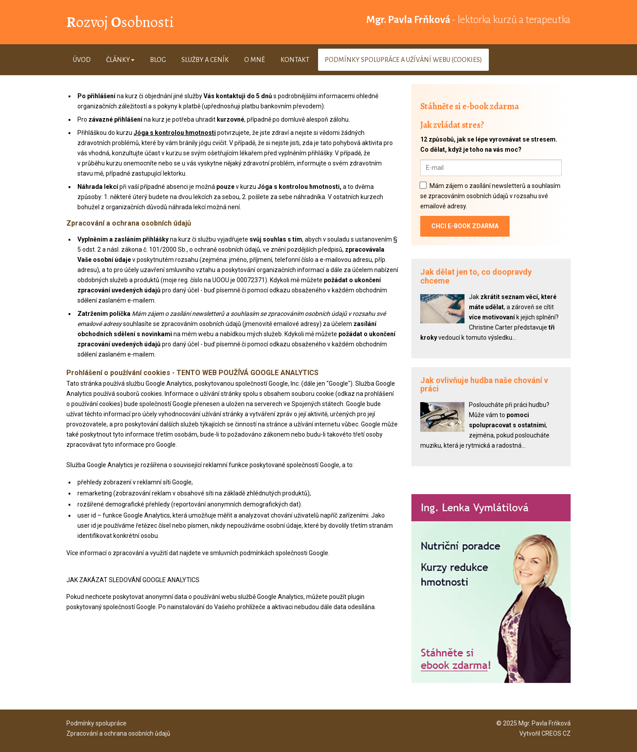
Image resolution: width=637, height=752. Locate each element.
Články (120, 59)
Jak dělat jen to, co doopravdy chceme (476, 276)
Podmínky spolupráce (96, 723)
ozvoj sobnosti (120, 22)
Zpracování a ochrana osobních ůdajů (118, 733)
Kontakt (294, 59)
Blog (158, 59)
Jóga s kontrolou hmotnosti (175, 132)
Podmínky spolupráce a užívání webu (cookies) (403, 59)
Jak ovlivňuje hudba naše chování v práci (484, 385)
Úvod (82, 59)
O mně (254, 59)
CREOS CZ (556, 733)
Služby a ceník (205, 59)
